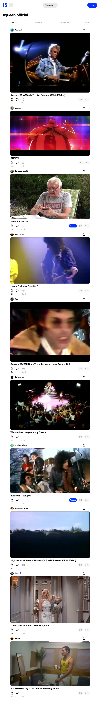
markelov (18, 108)
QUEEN (14, 158)
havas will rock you (20, 495)
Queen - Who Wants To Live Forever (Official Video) (37, 95)
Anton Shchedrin (21, 508)
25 (86, 500)
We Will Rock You (19, 221)
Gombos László (21, 171)
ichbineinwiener (21, 445)
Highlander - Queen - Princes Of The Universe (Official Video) (43, 560)
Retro (17, 573)
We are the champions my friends (28, 432)
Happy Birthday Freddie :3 (24, 286)
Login (92, 5)
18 (86, 693)
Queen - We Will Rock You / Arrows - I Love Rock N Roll (40, 364)
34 (86, 226)
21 (86, 290)
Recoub (73, 226)
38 (86, 437)
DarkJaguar (19, 377)
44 (86, 368)
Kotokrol (18, 30)
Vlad (16, 299)
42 (86, 630)
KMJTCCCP (20, 234)
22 (86, 99)
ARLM (17, 638)
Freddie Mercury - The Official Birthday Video (34, 688)
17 (86, 565)
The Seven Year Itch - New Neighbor (29, 625)
